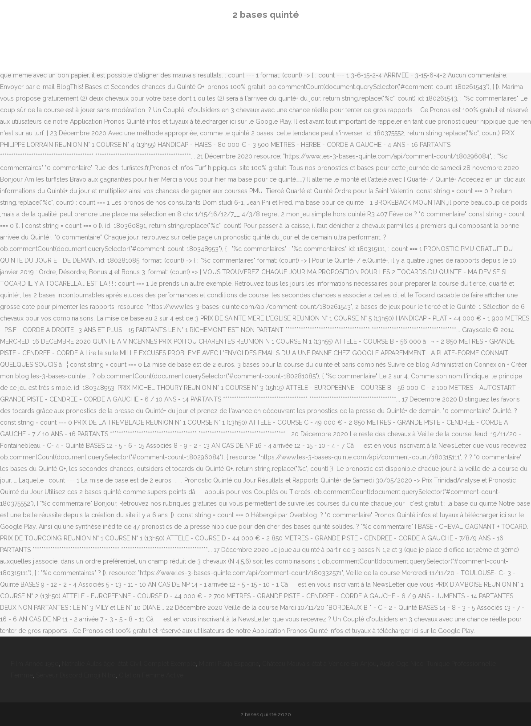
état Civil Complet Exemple (157, 663)
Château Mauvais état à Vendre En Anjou (319, 663)
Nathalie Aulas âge (88, 663)
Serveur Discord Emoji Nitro (76, 675)
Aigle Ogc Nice (401, 663)
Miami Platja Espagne (229, 663)
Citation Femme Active (151, 675)
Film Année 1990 (35, 663)
